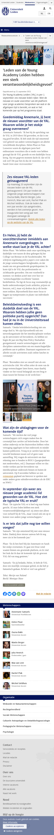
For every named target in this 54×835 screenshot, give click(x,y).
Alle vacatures (9, 789)
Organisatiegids (42, 2)
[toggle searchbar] (50, 8)
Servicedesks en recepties (14, 749)
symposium (8, 476)
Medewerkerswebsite (9, 36)
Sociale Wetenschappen (14, 715)
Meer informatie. (10, 822)
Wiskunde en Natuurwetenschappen (19, 704)
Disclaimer (7, 766)
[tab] (7, 417)
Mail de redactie (43, 593)
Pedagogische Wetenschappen (17, 726)
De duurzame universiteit (14, 780)
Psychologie (8, 732)
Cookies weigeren (14, 831)
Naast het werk (9, 793)
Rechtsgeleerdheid (11, 709)
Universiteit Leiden (8, 2)
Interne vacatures (10, 785)
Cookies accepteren (15, 826)
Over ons (7, 776)
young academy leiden (14, 585)
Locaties (6, 753)
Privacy (6, 761)
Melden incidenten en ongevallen (17, 808)
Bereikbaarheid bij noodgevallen (17, 804)
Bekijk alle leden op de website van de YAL (26, 221)
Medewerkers (30, 2)
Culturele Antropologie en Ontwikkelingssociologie (26, 720)
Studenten (19, 2)
